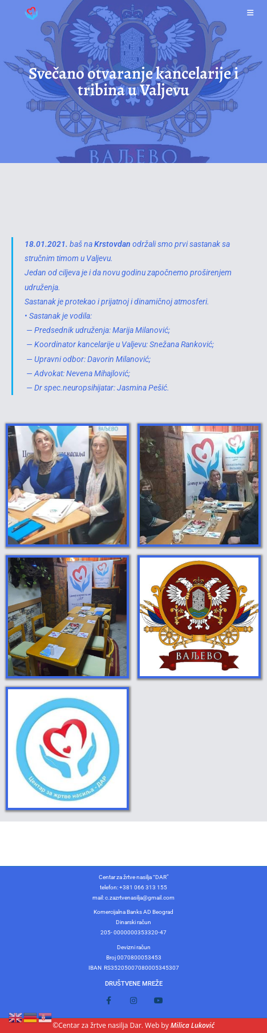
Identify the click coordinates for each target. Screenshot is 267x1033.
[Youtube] (158, 1000)
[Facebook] (108, 1000)
